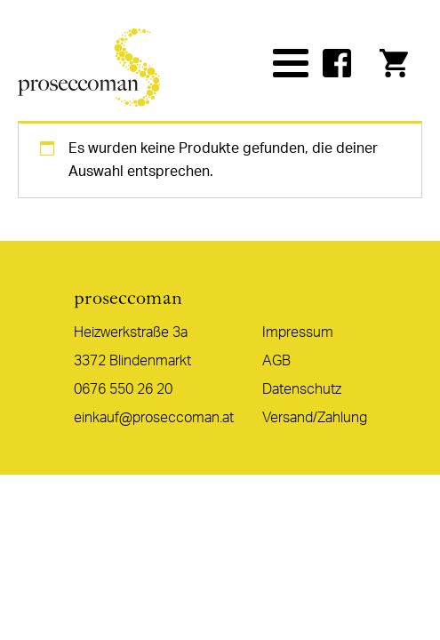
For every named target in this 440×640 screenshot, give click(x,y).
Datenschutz (301, 389)
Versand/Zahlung (314, 418)
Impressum (297, 332)
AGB (276, 361)
